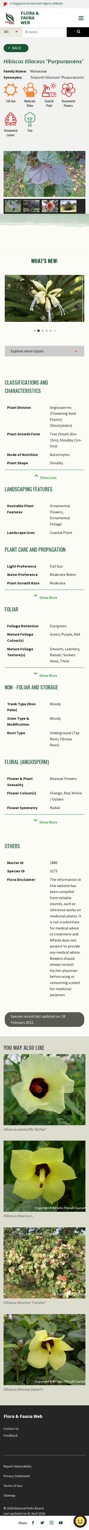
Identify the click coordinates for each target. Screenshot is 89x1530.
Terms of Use (13, 1479)
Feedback (11, 1429)
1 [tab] (34, 324)
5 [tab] (51, 324)
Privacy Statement (17, 1470)
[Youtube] (60, 1523)
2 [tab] (38, 324)
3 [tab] (42, 324)
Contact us (11, 1423)
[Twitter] (42, 1523)
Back (16, 48)
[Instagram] (51, 1523)
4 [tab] (46, 324)
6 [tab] (54, 324)
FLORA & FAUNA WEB (30, 18)
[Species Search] (78, 31)
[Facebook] (33, 1523)
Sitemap (9, 1489)
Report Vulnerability (18, 1460)
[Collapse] (44, 470)
